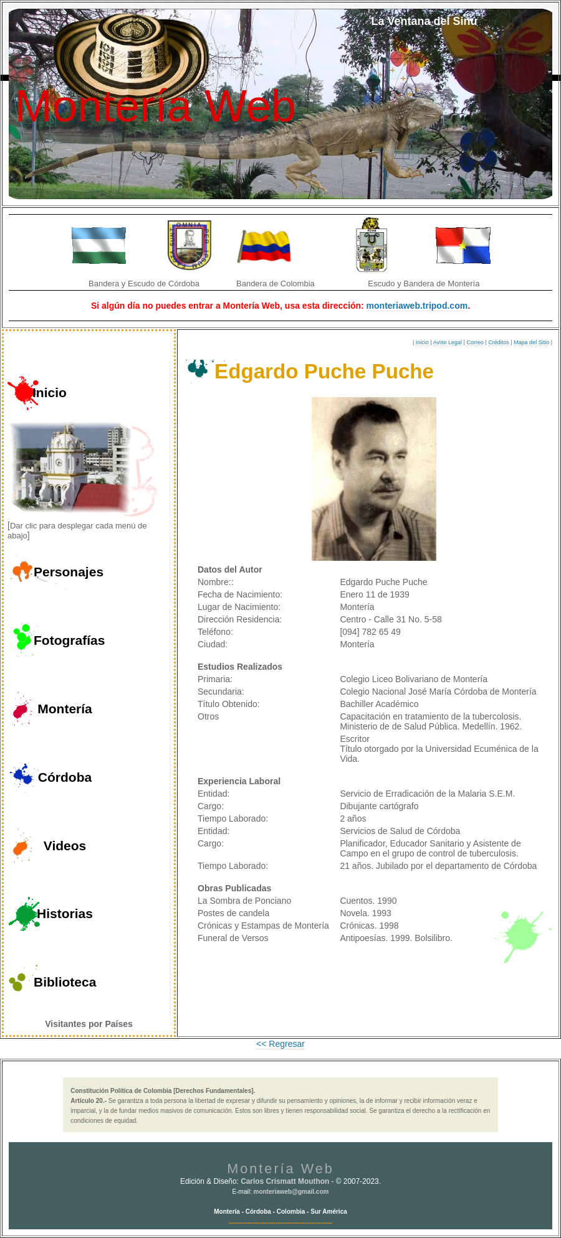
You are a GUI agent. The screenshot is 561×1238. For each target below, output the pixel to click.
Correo (475, 342)
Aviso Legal (447, 342)
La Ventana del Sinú (424, 21)
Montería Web (155, 106)
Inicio (422, 342)
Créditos (498, 342)
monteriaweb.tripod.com (417, 306)
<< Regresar (280, 1044)
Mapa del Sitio (531, 342)
